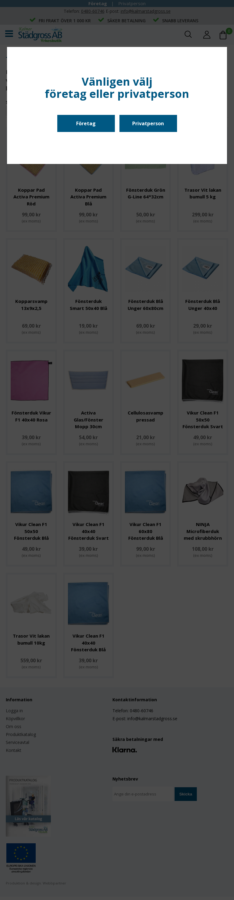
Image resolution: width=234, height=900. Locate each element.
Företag (86, 123)
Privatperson (148, 123)
